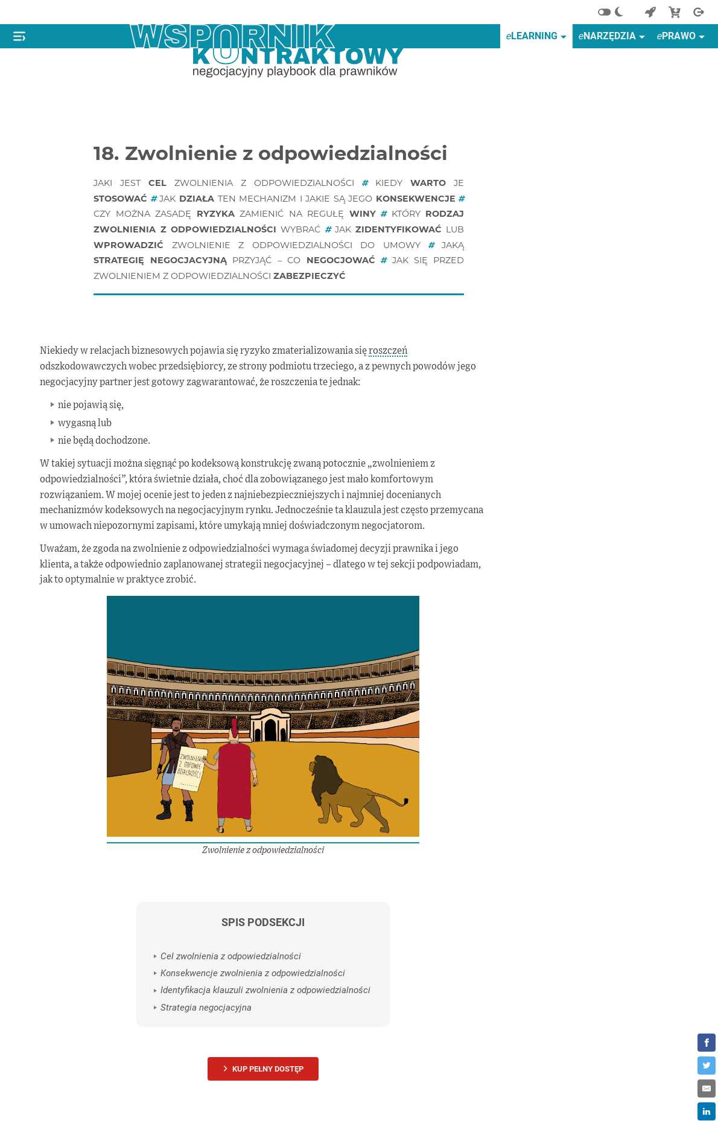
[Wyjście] (699, 12)
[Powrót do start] (650, 12)
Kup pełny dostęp (267, 1068)
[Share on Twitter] (706, 1065)
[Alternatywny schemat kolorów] (614, 12)
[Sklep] (674, 12)
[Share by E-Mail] (706, 1088)
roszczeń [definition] (388, 351)
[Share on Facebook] (706, 1043)
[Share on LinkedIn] (706, 1111)
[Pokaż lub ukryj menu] (19, 36)
